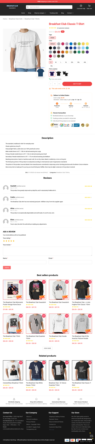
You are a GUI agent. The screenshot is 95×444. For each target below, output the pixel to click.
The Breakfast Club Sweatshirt (36, 302)
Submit (7, 267)
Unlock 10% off (91, 436)
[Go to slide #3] (34, 82)
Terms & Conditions (31, 419)
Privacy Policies (30, 422)
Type (50, 34)
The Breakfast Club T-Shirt (11, 336)
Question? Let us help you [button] (86, 441)
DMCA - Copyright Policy (33, 424)
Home (5, 19)
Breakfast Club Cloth (15, 19)
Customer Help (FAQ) (55, 427)
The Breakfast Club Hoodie (58, 336)
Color (50, 40)
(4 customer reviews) (63, 28)
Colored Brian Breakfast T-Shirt (13, 383)
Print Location (53, 69)
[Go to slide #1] (14, 82)
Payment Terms (53, 419)
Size (50, 59)
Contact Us (52, 424)
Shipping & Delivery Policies (57, 416)
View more (47, 348)
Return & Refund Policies (56, 422)
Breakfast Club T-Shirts (32, 19)
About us (29, 416)
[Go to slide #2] (24, 82)
